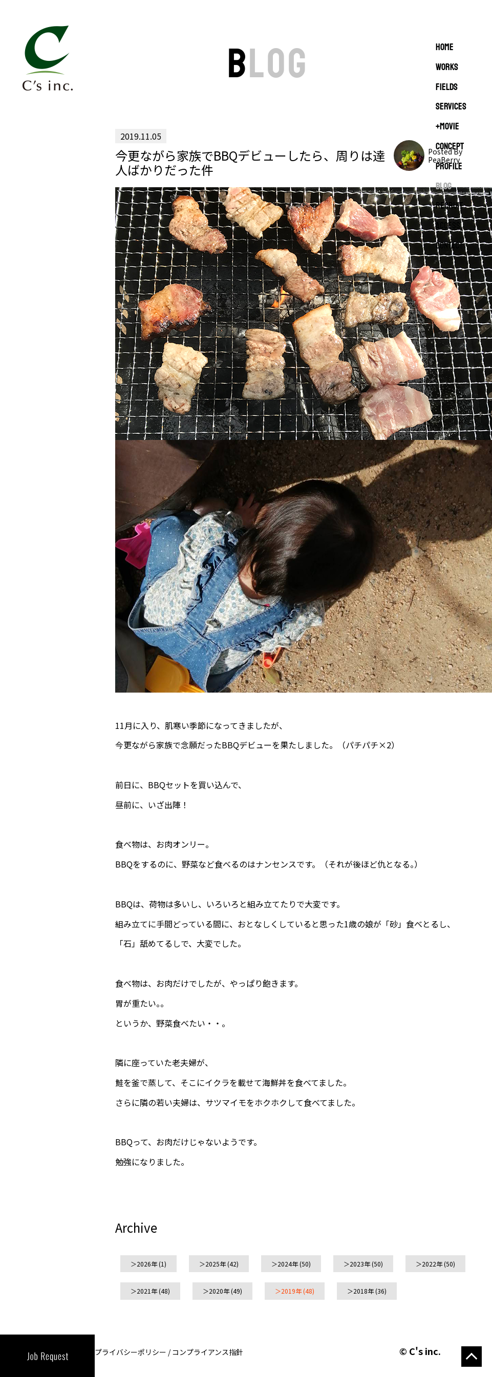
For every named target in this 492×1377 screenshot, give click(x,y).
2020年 (219, 1290)
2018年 (363, 1290)
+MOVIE (447, 126)
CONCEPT (450, 146)
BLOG (444, 186)
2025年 (215, 1263)
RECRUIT (449, 206)
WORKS (447, 67)
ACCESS (448, 226)
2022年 (432, 1263)
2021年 (147, 1290)
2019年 (291, 1290)
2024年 (287, 1263)
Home (445, 47)
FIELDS (447, 87)
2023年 (360, 1263)
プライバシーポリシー (130, 1352)
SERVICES (451, 107)
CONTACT (449, 246)
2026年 (147, 1263)
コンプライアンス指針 (207, 1352)
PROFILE (449, 166)
